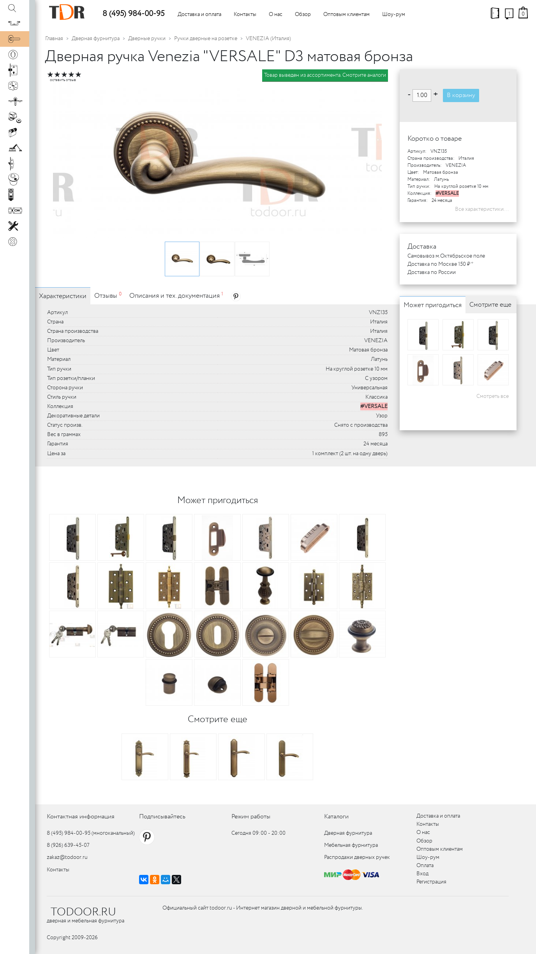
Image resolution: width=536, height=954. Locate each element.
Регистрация (431, 882)
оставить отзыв (63, 80)
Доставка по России (431, 272)
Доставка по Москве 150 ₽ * (440, 264)
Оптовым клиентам (346, 14)
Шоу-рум (393, 14)
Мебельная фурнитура (351, 845)
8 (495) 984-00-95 (133, 13)
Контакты (245, 14)
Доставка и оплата (199, 14)
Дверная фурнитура (96, 38)
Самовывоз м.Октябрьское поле (446, 256)
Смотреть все (492, 396)
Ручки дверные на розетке (205, 38)
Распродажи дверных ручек (357, 857)
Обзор (303, 14)
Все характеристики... (482, 209)
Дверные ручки (147, 38)
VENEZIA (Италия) (268, 38)
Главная (54, 38)
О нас (275, 14)
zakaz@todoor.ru (67, 857)
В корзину (461, 95)
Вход (422, 874)
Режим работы (250, 816)
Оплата (425, 865)
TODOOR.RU (83, 912)
